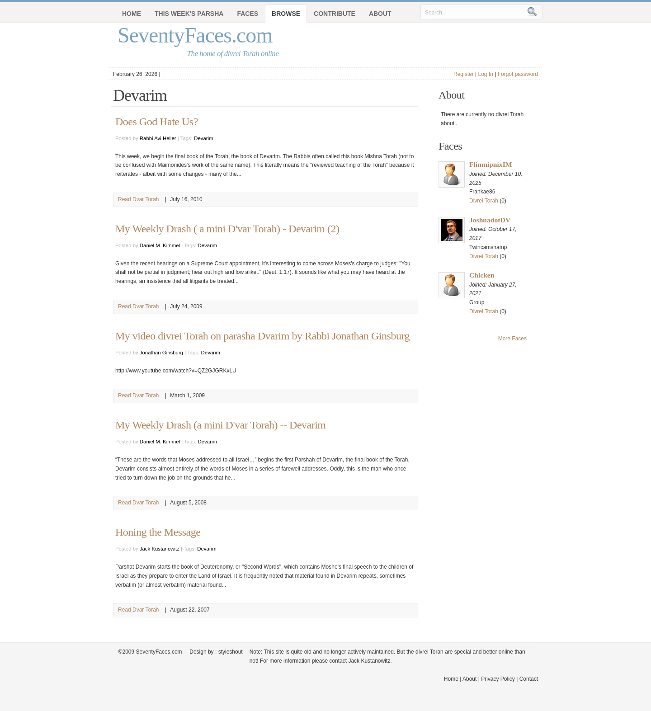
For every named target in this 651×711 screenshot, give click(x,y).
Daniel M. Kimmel (160, 245)
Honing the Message (157, 532)
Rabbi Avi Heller (158, 138)
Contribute (334, 13)
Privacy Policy (498, 679)
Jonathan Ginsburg (161, 352)
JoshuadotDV (489, 220)
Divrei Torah (483, 201)
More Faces (512, 338)
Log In (485, 74)
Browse (286, 13)
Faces (247, 13)
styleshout (230, 652)
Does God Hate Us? (156, 121)
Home (131, 13)
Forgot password (518, 74)
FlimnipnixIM (490, 164)
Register (463, 74)
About (380, 13)
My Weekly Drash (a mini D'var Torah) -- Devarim (220, 425)
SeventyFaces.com (195, 35)
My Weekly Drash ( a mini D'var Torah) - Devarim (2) (227, 229)
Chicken (481, 275)
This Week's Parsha (189, 13)
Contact (528, 679)
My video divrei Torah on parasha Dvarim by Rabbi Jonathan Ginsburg (262, 336)
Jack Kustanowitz (159, 548)
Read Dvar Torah (138, 199)
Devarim (203, 138)
